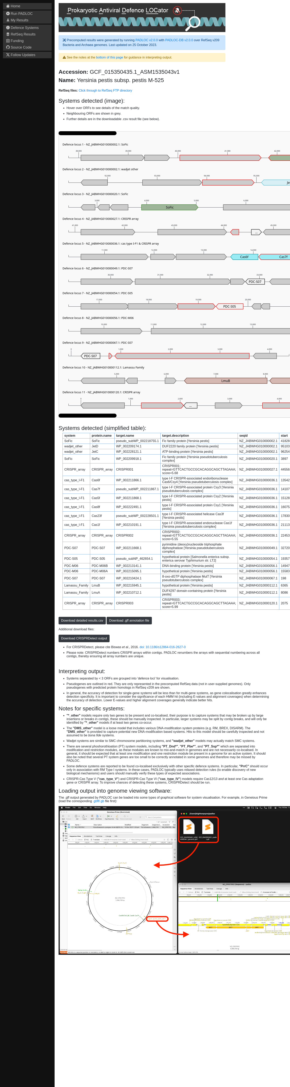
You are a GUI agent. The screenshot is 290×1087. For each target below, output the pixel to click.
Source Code (19, 47)
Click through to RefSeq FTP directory (105, 90)
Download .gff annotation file (129, 620)
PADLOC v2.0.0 (146, 40)
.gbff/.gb (98, 801)
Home (13, 6)
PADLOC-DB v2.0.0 (179, 40)
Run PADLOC (19, 14)
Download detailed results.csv (82, 620)
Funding (15, 41)
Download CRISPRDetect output (84, 638)
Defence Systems (22, 28)
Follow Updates (20, 55)
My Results (17, 20)
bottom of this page (109, 57)
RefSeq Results (21, 34)
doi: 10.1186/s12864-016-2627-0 (163, 647)
